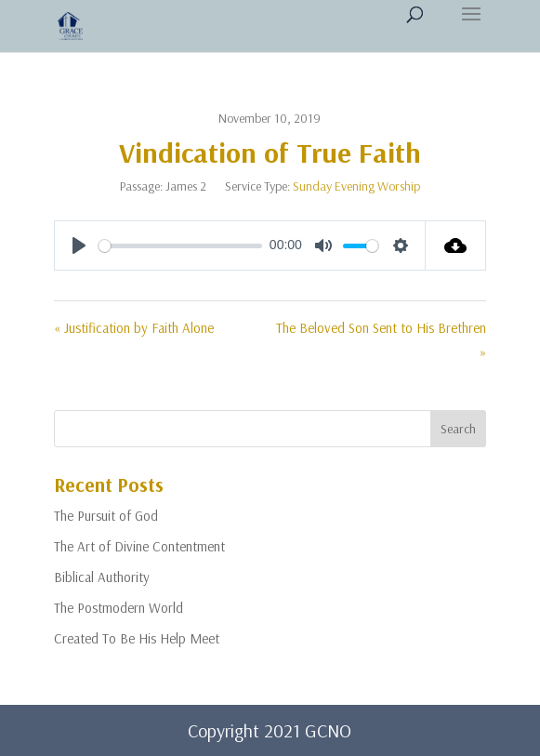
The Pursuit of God (106, 515)
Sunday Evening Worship (356, 186)
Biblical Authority (102, 577)
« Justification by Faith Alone (134, 328)
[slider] (180, 246)
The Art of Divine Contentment (139, 546)
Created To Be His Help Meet (136, 638)
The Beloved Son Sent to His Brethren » (381, 340)
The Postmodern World (118, 608)
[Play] (79, 245)
